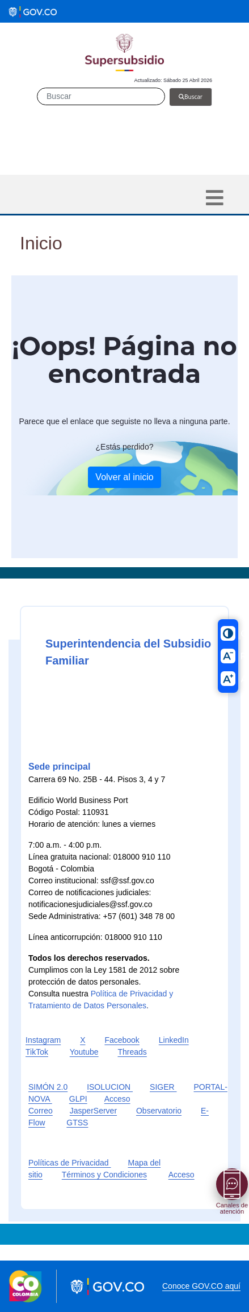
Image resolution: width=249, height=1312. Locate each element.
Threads (131, 1051)
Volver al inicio (124, 477)
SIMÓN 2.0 (47, 1086)
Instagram (43, 1040)
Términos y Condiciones (104, 1174)
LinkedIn (174, 1040)
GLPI (78, 1098)
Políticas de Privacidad (69, 1162)
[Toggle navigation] (214, 197)
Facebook (121, 1040)
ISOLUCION (110, 1086)
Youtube (84, 1051)
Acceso (181, 1174)
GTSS (77, 1122)
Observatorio (159, 1110)
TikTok (37, 1051)
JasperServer (93, 1110)
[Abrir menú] (232, 1184)
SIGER (163, 1086)
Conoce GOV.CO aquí (201, 1286)
